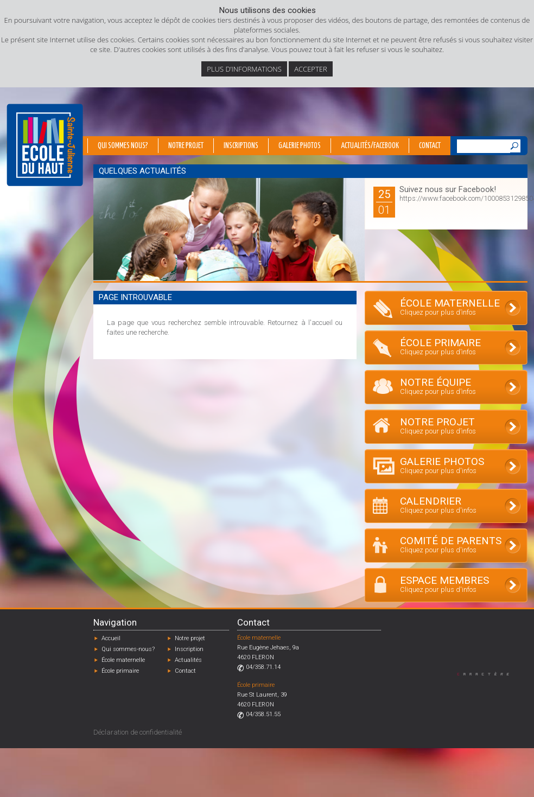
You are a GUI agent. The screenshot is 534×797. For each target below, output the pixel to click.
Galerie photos (299, 146)
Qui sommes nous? (123, 146)
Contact (430, 146)
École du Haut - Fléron (45, 145)
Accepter (310, 69)
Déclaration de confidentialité (137, 732)
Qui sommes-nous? (128, 649)
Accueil (110, 638)
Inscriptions (241, 146)
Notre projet (186, 146)
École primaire (120, 670)
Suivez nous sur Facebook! (447, 189)
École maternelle (123, 660)
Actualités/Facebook (370, 146)
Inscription (189, 649)
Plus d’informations (244, 69)
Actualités (188, 660)
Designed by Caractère (488, 673)
